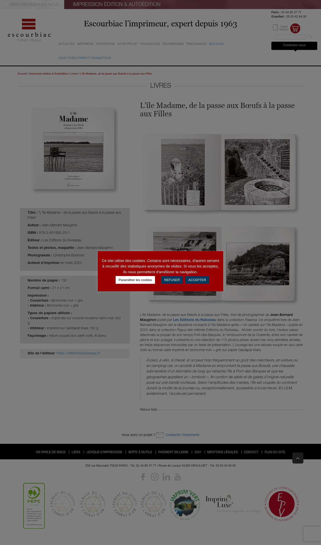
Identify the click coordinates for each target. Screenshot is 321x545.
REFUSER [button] (172, 280)
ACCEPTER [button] (197, 280)
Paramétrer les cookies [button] (135, 280)
